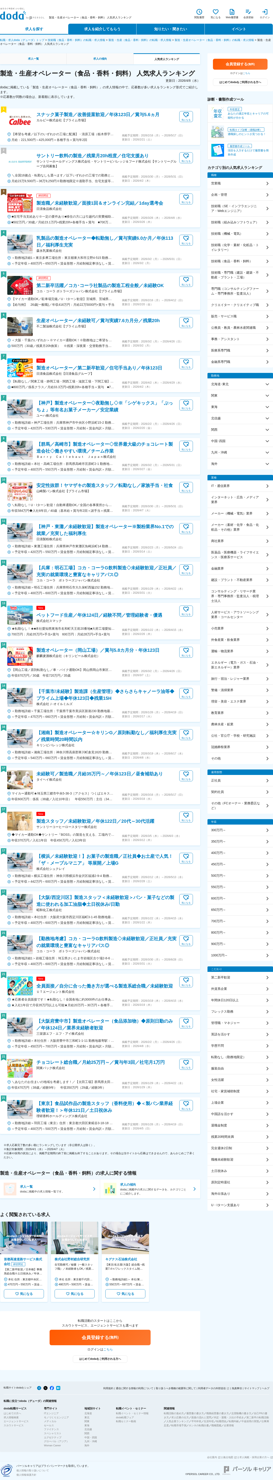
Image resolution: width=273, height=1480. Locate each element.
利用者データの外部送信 (212, 1388)
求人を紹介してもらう (102, 29)
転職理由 (221, 1421)
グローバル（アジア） (56, 1441)
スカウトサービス (14, 1425)
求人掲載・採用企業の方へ (254, 1457)
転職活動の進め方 (174, 1413)
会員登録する (100, 1337)
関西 (86, 1433)
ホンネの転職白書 (199, 1425)
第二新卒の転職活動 (257, 1417)
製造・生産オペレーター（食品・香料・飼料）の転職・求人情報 (214, 40)
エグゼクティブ (52, 1437)
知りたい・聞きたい (170, 29)
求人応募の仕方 (180, 1417)
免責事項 (237, 1388)
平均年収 (196, 1421)
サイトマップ (251, 1388)
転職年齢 (234, 1421)
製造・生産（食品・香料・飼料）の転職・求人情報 (140, 40)
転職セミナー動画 (126, 1421)
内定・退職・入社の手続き (229, 1417)
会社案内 (212, 1457)
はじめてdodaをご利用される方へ (100, 1358)
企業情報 (229, 1425)
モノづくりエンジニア (56, 1417)
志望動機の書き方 (241, 1413)
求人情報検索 (11, 1417)
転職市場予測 (178, 1425)
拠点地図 (228, 1457)
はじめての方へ (12, 1413)
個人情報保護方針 (26, 1474)
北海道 (88, 1413)
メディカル (50, 1421)
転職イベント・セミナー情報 (132, 1413)
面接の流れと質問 (201, 1417)
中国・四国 (90, 1437)
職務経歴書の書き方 (217, 1413)
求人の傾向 (100, 58)
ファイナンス (51, 1429)
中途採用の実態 (250, 1421)
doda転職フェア (125, 1417)
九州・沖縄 (90, 1441)
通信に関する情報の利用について (134, 1388)
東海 (86, 1425)
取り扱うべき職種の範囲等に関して (176, 1388)
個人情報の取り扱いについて (32, 1470)
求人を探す (34, 29)
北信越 (88, 1429)
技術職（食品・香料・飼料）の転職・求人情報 (76, 40)
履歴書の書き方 (195, 1413)
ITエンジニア (51, 1413)
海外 (86, 1445)
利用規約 (108, 1388)
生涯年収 (209, 1421)
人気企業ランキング (177, 1421)
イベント (239, 29)
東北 (86, 1417)
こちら (108, 1349)
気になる (24, 1294)
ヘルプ (265, 1388)
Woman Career (52, 1445)
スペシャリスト (52, 1433)
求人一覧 (33, 58)
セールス (49, 1425)
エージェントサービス (16, 1421)
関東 (86, 1421)
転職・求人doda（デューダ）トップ (22, 40)
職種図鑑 (216, 1425)
